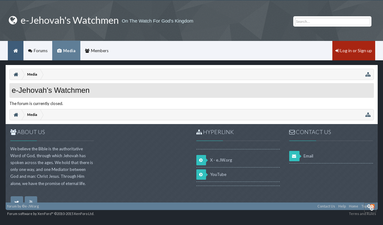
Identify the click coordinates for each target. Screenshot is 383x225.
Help (342, 206)
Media (69, 50)
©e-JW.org (30, 206)
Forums (41, 50)
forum (12, 206)
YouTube (211, 174)
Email (301, 156)
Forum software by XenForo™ (50, 214)
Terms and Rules (362, 214)
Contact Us (326, 206)
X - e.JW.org (214, 160)
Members (99, 50)
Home (15, 50)
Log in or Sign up (353, 50)
